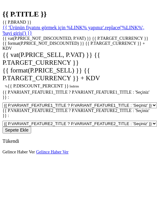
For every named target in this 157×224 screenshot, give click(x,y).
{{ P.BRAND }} (16, 22)
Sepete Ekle (17, 130)
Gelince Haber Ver (18, 152)
